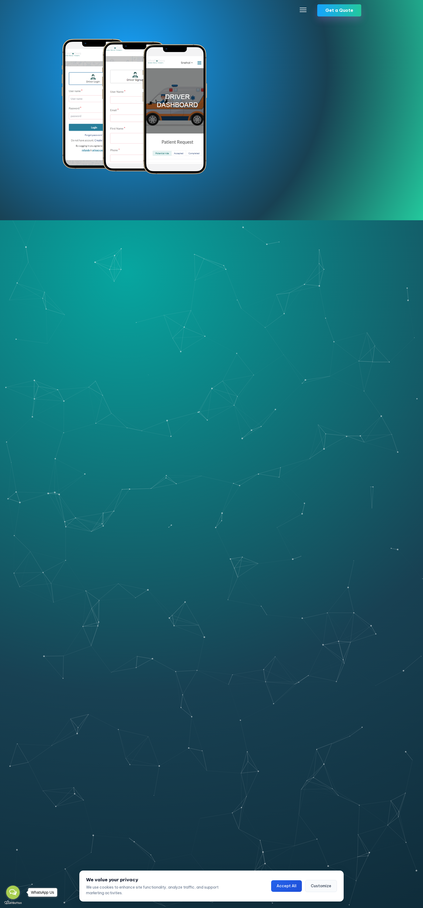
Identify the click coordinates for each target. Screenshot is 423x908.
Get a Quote (339, 11)
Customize (321, 885)
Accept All (286, 885)
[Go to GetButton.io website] (13, 902)
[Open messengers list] (13, 892)
